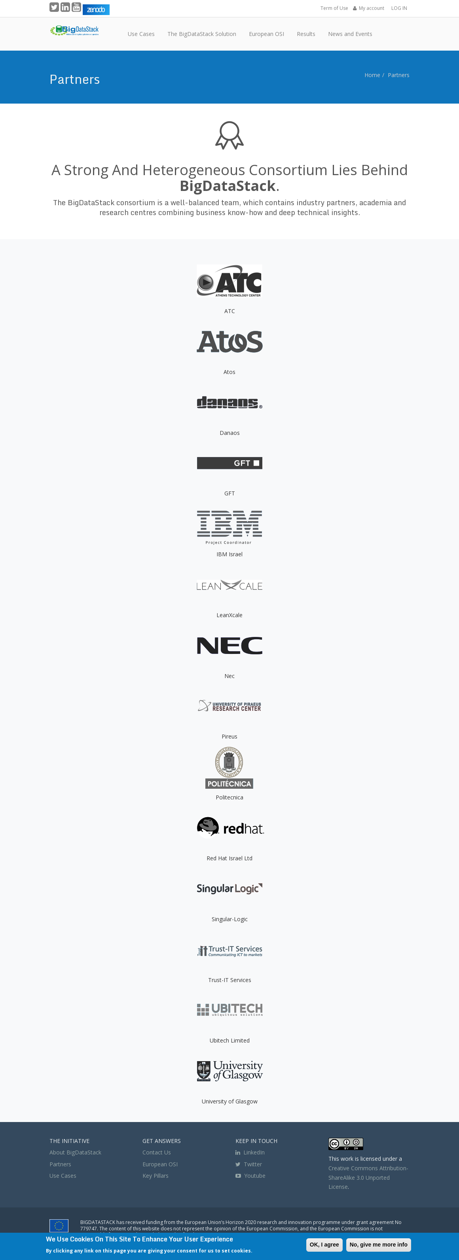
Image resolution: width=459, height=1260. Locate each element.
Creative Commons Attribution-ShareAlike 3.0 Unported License (368, 1177)
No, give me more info (379, 1244)
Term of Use (334, 8)
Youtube (255, 1175)
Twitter (248, 1164)
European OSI (160, 1164)
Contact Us (156, 1152)
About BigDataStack (75, 1152)
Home (372, 75)
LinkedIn (250, 1152)
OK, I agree (324, 1244)
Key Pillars (155, 1175)
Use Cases (62, 1175)
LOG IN (399, 8)
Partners (399, 75)
